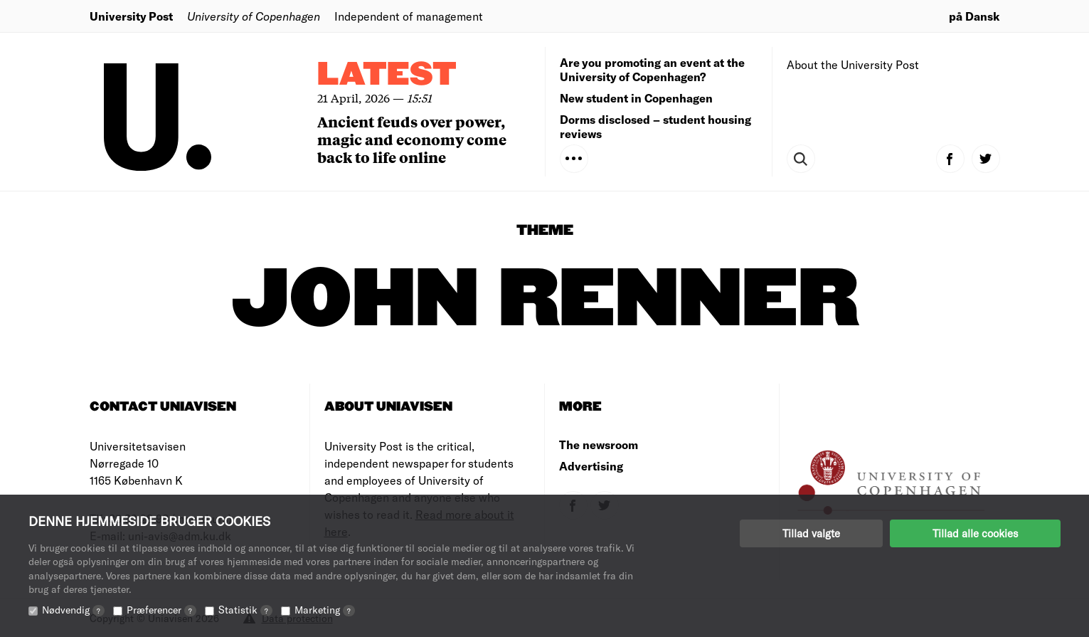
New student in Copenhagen (636, 98)
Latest (387, 75)
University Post (131, 16)
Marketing (324, 610)
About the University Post (853, 64)
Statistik (245, 610)
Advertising (591, 466)
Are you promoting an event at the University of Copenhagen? (652, 69)
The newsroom (598, 444)
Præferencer (161, 610)
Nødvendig (73, 610)
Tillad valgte (811, 533)
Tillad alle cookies (975, 533)
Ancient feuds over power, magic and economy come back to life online (411, 139)
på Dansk (974, 16)
